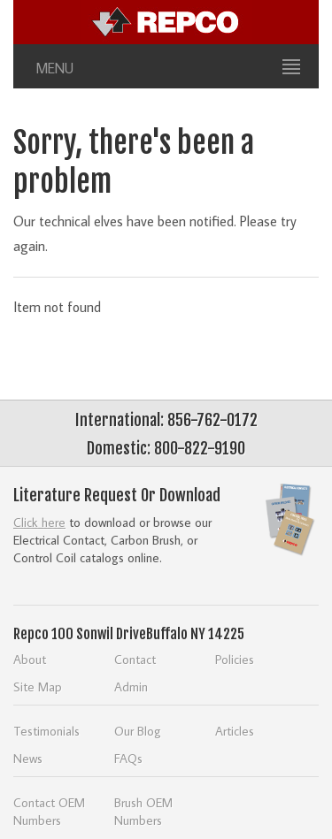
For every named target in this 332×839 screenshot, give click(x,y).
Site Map (37, 686)
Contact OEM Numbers (49, 811)
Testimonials (46, 730)
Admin (131, 686)
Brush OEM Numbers (143, 811)
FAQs (128, 758)
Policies (234, 659)
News (27, 758)
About (29, 659)
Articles (234, 730)
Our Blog (137, 730)
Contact (135, 659)
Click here (39, 522)
